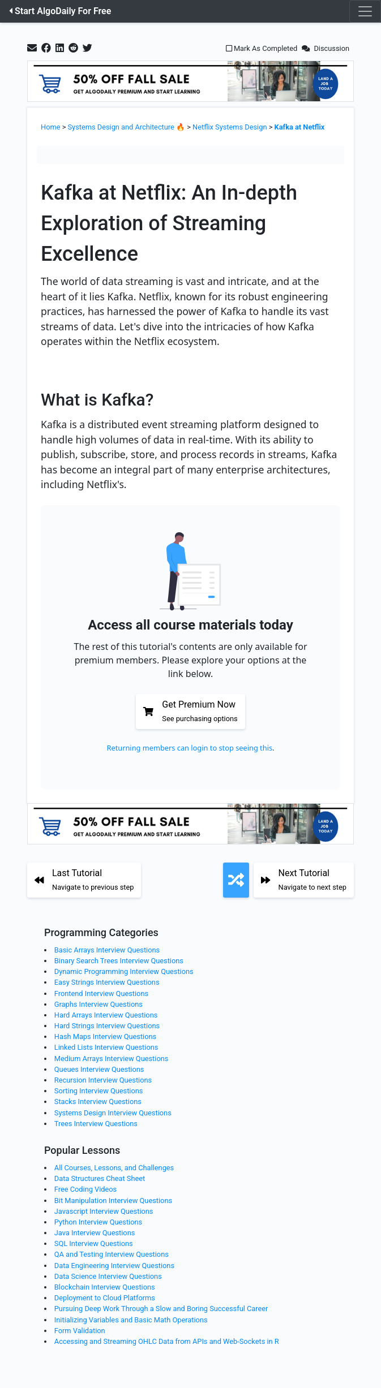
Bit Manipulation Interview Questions (113, 1200)
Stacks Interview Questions (98, 1101)
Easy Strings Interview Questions (107, 982)
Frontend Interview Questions (101, 993)
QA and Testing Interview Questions (111, 1254)
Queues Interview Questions (99, 1069)
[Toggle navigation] (365, 11)
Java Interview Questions (94, 1232)
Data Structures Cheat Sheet (99, 1178)
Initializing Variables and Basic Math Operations (131, 1320)
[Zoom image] (190, 373)
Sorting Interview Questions (98, 1091)
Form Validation (79, 1330)
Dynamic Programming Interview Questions (124, 971)
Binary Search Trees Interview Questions (118, 960)
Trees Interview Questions (96, 1123)
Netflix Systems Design (229, 127)
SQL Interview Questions (93, 1243)
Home (50, 127)
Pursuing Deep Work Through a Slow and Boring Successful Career (161, 1308)
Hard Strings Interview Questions (107, 1025)
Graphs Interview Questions (98, 1004)
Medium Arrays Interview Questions (111, 1058)
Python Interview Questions (98, 1222)
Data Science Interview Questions (108, 1276)
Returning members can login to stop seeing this (189, 748)
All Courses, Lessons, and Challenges (114, 1167)
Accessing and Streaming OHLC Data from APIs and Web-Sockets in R (166, 1341)
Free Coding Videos (85, 1189)
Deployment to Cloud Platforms (104, 1298)
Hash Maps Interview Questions (105, 1036)
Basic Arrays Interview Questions (107, 950)
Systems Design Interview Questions (113, 1113)
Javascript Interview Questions (103, 1211)
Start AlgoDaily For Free (60, 11)
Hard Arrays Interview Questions (106, 1015)
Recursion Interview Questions (103, 1080)
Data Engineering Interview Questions (114, 1265)
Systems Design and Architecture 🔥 (127, 127)
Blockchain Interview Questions (104, 1287)
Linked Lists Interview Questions (106, 1047)
